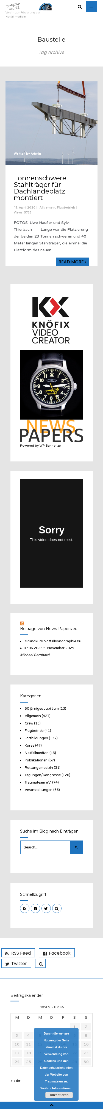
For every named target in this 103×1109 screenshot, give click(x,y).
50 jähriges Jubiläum (42, 708)
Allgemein (47, 207)
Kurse (29, 745)
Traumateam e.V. (38, 782)
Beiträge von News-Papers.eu (48, 628)
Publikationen (36, 760)
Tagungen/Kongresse (43, 775)
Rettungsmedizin (39, 768)
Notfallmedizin (37, 753)
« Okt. (15, 1081)
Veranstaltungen (38, 790)
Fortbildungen (36, 738)
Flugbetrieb (66, 207)
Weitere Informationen (56, 1088)
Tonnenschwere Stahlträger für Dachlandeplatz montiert (40, 188)
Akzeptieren (59, 1095)
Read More (73, 262)
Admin (36, 153)
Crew (29, 723)
